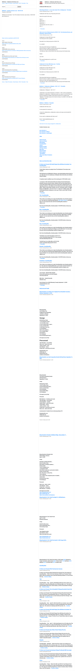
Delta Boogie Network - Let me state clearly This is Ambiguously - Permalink (55, 9)
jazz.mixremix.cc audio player (46, 133)
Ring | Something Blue (44, 223)
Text (27, 3)
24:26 (70, 561)
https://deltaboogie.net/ (44, 493)
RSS (20, 3)
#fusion (65, 200)
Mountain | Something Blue (45, 246)
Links (41, 136)
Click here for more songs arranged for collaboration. (50, 123)
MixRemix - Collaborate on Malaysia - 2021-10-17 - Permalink (52, 86)
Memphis (41, 640)
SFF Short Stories (43, 148)
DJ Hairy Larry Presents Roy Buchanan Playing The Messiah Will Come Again (56, 650)
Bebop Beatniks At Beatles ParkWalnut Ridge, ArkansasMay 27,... (53, 435)
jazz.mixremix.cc (43, 130)
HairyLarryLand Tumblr (44, 288)
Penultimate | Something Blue (46, 260)
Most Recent (15, 3)
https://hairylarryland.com (45, 537)
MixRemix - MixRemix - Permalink (47, 102)
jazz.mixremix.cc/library (44, 131)
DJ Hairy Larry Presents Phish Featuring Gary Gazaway (51, 568)
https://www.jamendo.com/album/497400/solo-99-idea (13, 64)
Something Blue (43, 143)
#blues (62, 200)
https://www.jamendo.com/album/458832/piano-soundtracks (14, 71)
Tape (41, 579)
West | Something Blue (44, 209)
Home (3, 3)
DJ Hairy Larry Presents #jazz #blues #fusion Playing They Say (53, 629)
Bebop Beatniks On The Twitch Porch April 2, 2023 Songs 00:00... (53, 540)
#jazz (59, 200)
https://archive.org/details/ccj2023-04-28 (10, 38)
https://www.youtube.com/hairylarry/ (47, 495)
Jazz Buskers (42, 153)
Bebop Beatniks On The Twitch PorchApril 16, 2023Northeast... (53, 497)
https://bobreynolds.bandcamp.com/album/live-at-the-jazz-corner (15, 57)
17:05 (63, 561)
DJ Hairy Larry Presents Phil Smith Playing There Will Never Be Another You (55, 609)
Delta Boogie (42, 142)
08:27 (55, 561)
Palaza (41, 660)
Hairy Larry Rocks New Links (45, 161)
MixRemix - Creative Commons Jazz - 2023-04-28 (12, 10)
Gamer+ (41, 145)
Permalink (24, 3)
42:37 (54, 562)
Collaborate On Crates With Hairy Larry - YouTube (50, 64)
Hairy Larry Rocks (43, 141)
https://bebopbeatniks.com (45, 536)
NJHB (41, 156)
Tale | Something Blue (44, 195)
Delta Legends (42, 152)
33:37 (44, 562)
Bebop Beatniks (43, 150)
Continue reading (48, 576)
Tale (40, 619)
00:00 (64, 559)
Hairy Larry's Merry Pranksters (46, 154)
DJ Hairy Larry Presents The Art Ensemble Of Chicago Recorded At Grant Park (56, 589)
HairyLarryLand (43, 139)
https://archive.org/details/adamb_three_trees (11, 43)
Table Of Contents (9, 3)
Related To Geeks (43, 146)
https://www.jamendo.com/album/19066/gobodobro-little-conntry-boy (16, 50)
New (40, 599)
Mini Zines (42, 149)
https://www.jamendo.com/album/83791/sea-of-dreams (13, 78)
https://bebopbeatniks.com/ (45, 492)
